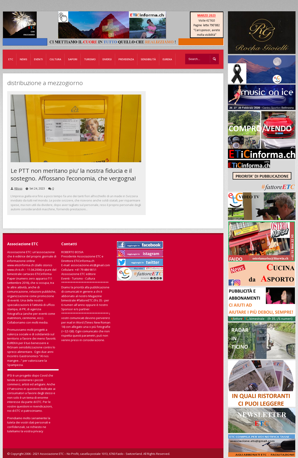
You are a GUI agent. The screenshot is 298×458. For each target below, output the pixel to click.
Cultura (55, 59)
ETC (10, 59)
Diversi (107, 59)
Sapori (72, 59)
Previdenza (126, 59)
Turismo (90, 59)
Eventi (38, 59)
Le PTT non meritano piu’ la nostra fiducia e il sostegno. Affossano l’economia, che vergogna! (73, 174)
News (23, 59)
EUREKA (167, 59)
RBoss (18, 188)
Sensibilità (148, 59)
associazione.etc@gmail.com (90, 265)
